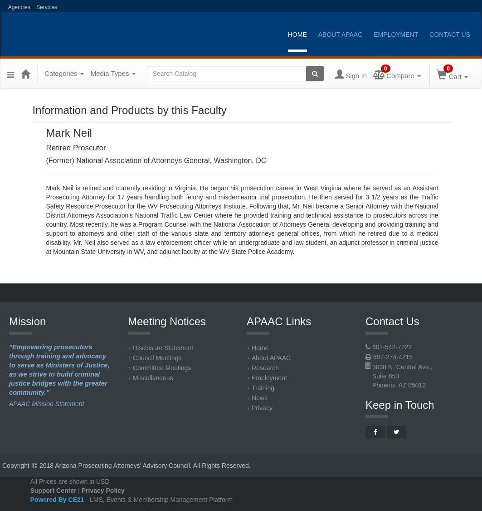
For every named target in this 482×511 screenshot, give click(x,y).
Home (297, 34)
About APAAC (340, 34)
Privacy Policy (103, 490)
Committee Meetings (160, 368)
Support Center (53, 490)
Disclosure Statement (161, 348)
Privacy (260, 408)
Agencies (18, 7)
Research (263, 368)
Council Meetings (155, 358)
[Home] (25, 73)
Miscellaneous (151, 378)
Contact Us (449, 34)
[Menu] (10, 73)
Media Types (113, 73)
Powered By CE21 (58, 499)
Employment (396, 34)
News (258, 398)
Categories (64, 73)
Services (46, 7)
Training (261, 388)
